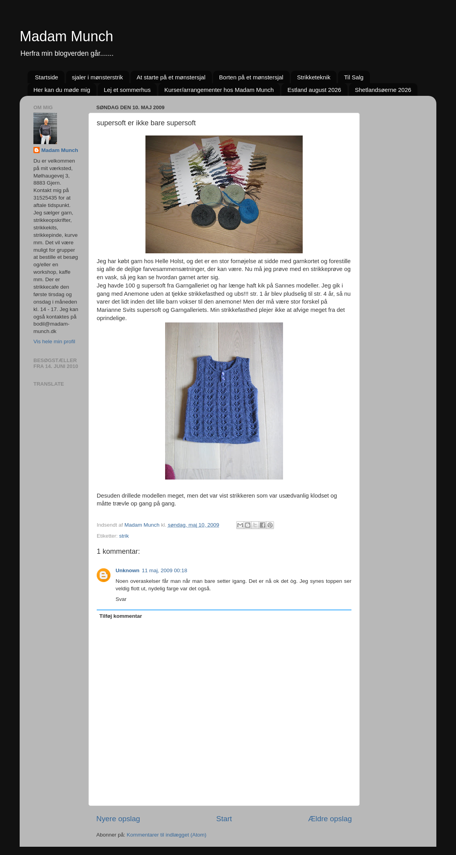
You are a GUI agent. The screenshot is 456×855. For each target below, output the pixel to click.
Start (224, 819)
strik (124, 536)
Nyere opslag (118, 819)
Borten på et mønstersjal (251, 77)
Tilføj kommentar (120, 616)
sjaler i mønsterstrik (97, 77)
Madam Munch (66, 36)
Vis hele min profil (54, 341)
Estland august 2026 (314, 89)
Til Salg (353, 77)
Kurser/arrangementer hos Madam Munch (219, 89)
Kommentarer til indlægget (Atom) (166, 835)
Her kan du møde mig (61, 89)
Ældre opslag (330, 819)
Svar (121, 599)
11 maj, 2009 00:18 (165, 570)
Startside (46, 77)
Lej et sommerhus (127, 89)
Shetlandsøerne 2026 (383, 89)
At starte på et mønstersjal (170, 77)
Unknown (128, 570)
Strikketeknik (313, 77)
